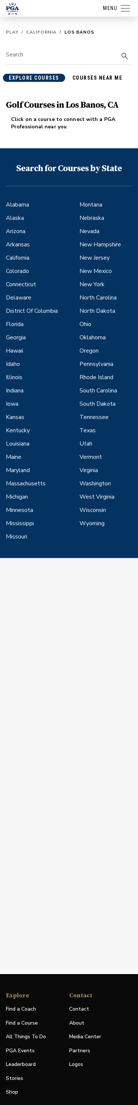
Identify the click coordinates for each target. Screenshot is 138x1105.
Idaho (13, 364)
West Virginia (96, 497)
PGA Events (20, 1050)
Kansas (15, 417)
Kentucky (18, 430)
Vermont (90, 457)
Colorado (17, 271)
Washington (95, 483)
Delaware (18, 298)
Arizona (15, 231)
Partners (79, 1050)
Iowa (12, 404)
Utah (85, 444)
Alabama (17, 205)
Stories (14, 1078)
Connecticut (21, 284)
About (76, 1022)
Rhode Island (96, 377)
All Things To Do (26, 1036)
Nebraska (91, 218)
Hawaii (14, 351)
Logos (76, 1064)
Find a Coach (21, 1008)
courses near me (97, 78)
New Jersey (94, 258)
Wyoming (92, 523)
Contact (79, 1008)
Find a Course (22, 1022)
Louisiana (17, 444)
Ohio (85, 324)
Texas (87, 430)
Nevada (89, 231)
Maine (13, 457)
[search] (124, 56)
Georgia (16, 337)
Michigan (17, 497)
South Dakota (97, 404)
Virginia (88, 470)
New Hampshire (100, 244)
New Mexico (95, 271)
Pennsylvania (96, 364)
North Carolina (98, 298)
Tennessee (94, 417)
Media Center (85, 1037)
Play (12, 32)
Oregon (89, 351)
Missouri (16, 537)
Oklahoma (92, 337)
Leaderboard (21, 1064)
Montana (90, 205)
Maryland (18, 470)
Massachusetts (26, 483)
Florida (15, 324)
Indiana (15, 391)
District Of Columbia (32, 311)
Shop (12, 1092)
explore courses (34, 78)
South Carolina (98, 391)
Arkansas (18, 244)
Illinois (14, 377)
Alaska (15, 218)
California (41, 32)
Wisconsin (92, 510)
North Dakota (97, 311)
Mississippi (20, 523)
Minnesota (19, 510)
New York (92, 284)
